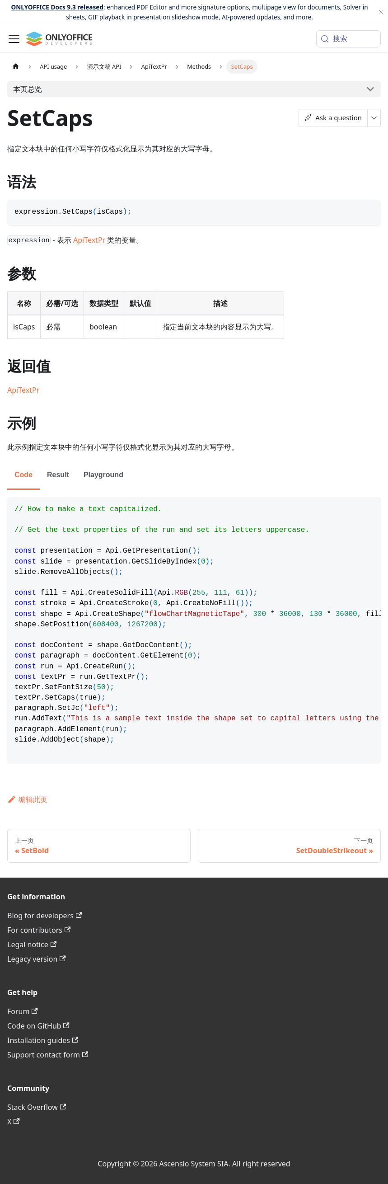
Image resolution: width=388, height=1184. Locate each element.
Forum (22, 1011)
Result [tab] (58, 475)
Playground (103, 475)
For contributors (38, 930)
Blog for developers (44, 916)
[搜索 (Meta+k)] (348, 38)
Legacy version (36, 959)
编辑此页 (27, 799)
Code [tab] (23, 475)
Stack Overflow (36, 1107)
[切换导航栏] (14, 39)
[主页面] (15, 67)
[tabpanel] (194, 630)
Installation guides (42, 1040)
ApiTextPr (89, 240)
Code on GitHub (38, 1026)
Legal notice (31, 944)
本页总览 (27, 89)
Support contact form (47, 1055)
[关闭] (381, 12)
